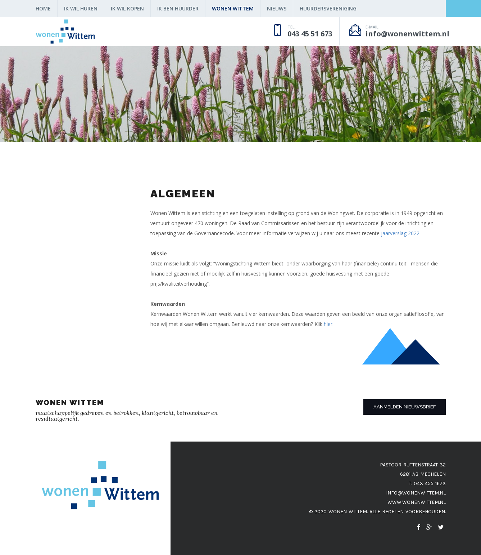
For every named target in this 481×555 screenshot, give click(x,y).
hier (328, 324)
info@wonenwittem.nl (416, 493)
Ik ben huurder (178, 8)
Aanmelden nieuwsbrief (404, 406)
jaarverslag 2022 (400, 233)
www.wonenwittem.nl (416, 502)
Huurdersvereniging (328, 8)
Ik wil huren (80, 8)
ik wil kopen (127, 8)
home (43, 8)
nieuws (276, 8)
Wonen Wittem (233, 8)
